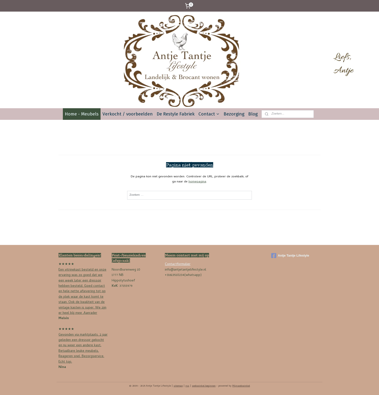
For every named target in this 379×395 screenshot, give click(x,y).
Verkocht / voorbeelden (127, 114)
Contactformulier (177, 264)
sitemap (178, 386)
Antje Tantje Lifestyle (290, 256)
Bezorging (234, 114)
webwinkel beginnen (204, 386)
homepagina (197, 181)
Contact (209, 114)
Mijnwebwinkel (241, 386)
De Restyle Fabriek (176, 114)
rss (187, 386)
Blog (253, 114)
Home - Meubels (82, 114)
